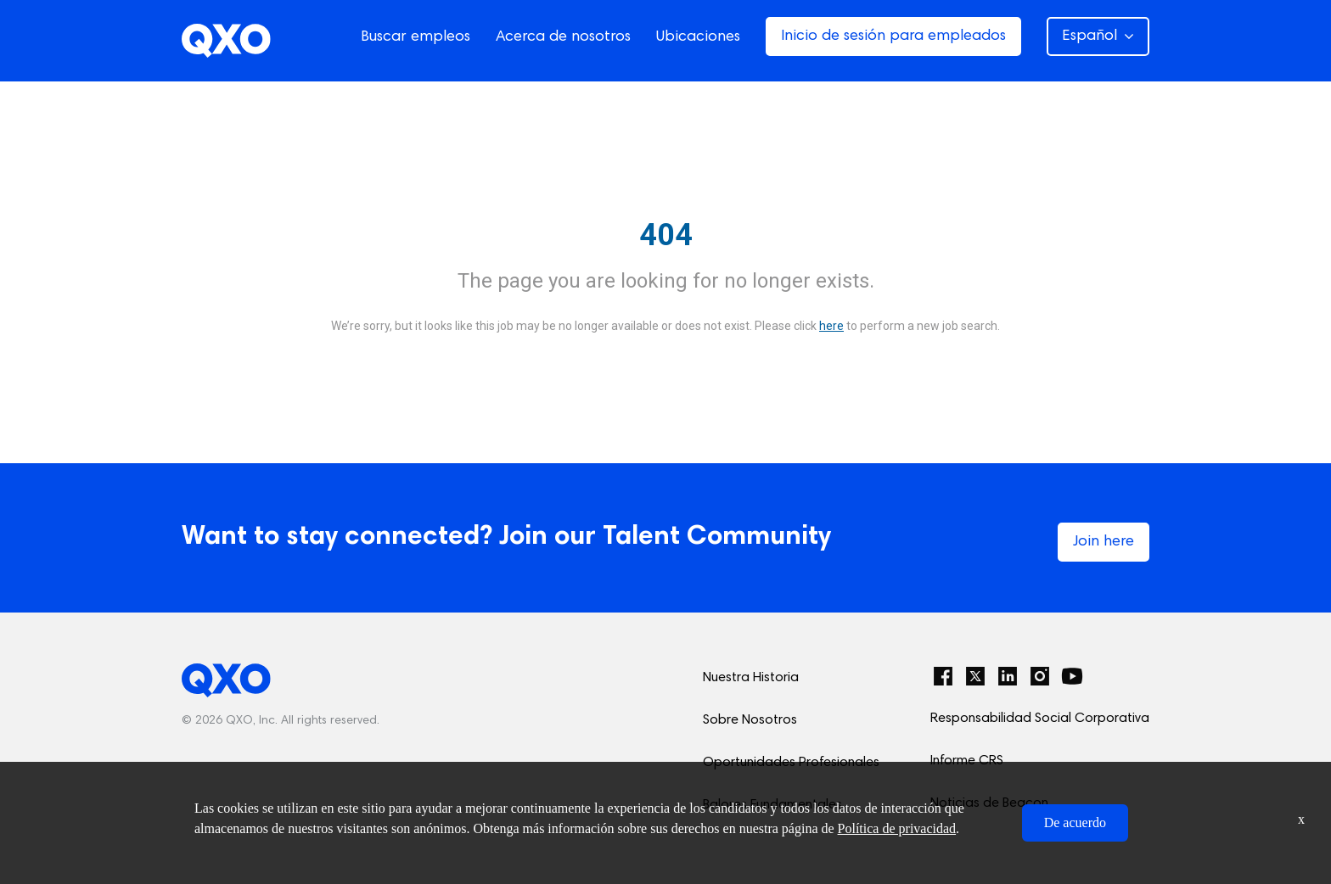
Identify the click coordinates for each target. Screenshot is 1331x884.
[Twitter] (975, 676)
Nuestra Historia (751, 678)
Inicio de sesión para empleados (893, 36)
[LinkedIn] (1007, 676)
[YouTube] (1072, 676)
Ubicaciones (698, 37)
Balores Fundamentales (772, 805)
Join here (1103, 542)
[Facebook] (943, 676)
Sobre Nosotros (750, 720)
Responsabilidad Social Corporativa (1039, 718)
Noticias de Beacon (989, 803)
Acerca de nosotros (563, 37)
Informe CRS (966, 761)
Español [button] (1098, 36)
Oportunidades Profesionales (791, 762)
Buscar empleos (415, 37)
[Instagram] (1040, 676)
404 (666, 235)
